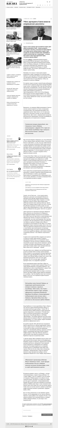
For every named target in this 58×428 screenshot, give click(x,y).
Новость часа (22, 1)
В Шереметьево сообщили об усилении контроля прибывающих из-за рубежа (13, 83)
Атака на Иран (10, 7)
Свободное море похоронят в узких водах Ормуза (14, 157)
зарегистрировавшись (48, 403)
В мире (34, 18)
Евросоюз (38, 7)
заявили (30, 59)
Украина (16, 7)
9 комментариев (11, 164)
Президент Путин (30, 7)
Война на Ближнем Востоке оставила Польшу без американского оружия (13, 104)
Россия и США (22, 7)
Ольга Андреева (10, 169)
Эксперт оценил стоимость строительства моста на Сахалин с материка (12, 54)
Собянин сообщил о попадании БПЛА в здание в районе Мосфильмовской (14, 76)
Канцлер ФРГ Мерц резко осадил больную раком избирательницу (12, 90)
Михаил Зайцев (10, 154)
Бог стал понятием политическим (13, 171)
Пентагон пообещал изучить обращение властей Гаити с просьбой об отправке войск (36, 190)
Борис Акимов (9, 138)
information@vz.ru (34, 423)
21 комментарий (11, 178)
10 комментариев (11, 149)
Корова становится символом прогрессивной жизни (13, 141)
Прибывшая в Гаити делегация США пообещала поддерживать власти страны (37, 185)
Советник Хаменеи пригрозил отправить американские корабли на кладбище (13, 97)
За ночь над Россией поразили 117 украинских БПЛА (26, 4)
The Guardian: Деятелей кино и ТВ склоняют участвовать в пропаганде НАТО (13, 67)
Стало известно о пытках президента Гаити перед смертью (36, 187)
